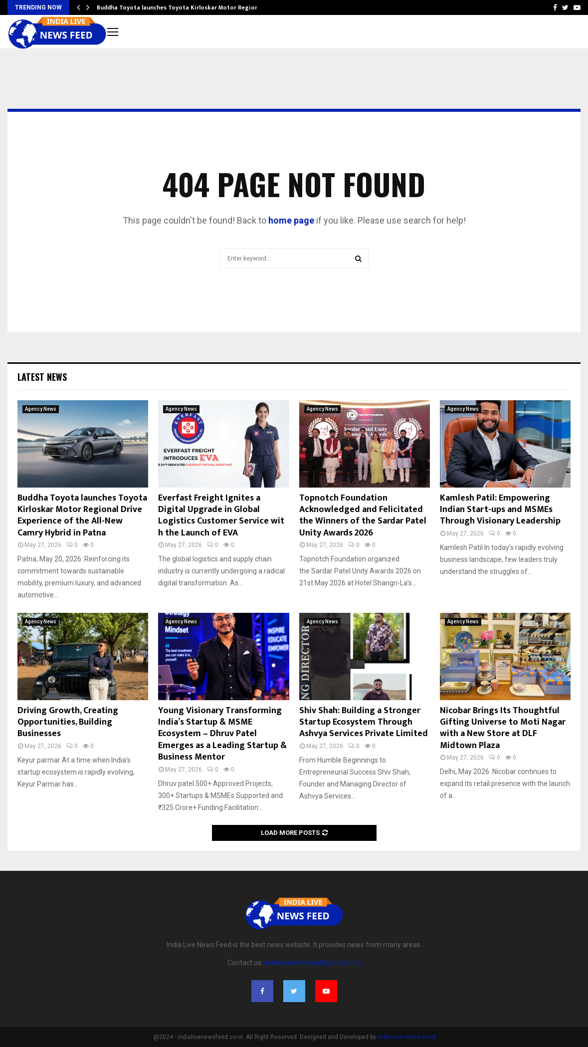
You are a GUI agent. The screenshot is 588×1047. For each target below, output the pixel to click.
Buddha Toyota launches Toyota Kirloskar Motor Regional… (182, 7)
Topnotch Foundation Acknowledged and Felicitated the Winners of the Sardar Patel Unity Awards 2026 (362, 515)
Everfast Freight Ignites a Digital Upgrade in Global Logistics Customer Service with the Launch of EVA (221, 515)
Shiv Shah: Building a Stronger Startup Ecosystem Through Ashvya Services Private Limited (363, 722)
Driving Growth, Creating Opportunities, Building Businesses (67, 722)
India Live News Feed (406, 1037)
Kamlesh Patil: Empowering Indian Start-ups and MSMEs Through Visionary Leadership (500, 510)
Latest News (42, 376)
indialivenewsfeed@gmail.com (312, 963)
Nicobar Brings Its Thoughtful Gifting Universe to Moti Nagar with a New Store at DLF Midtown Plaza (503, 728)
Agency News (40, 409)
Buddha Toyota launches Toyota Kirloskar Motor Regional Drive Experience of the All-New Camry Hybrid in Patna (82, 515)
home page (291, 220)
